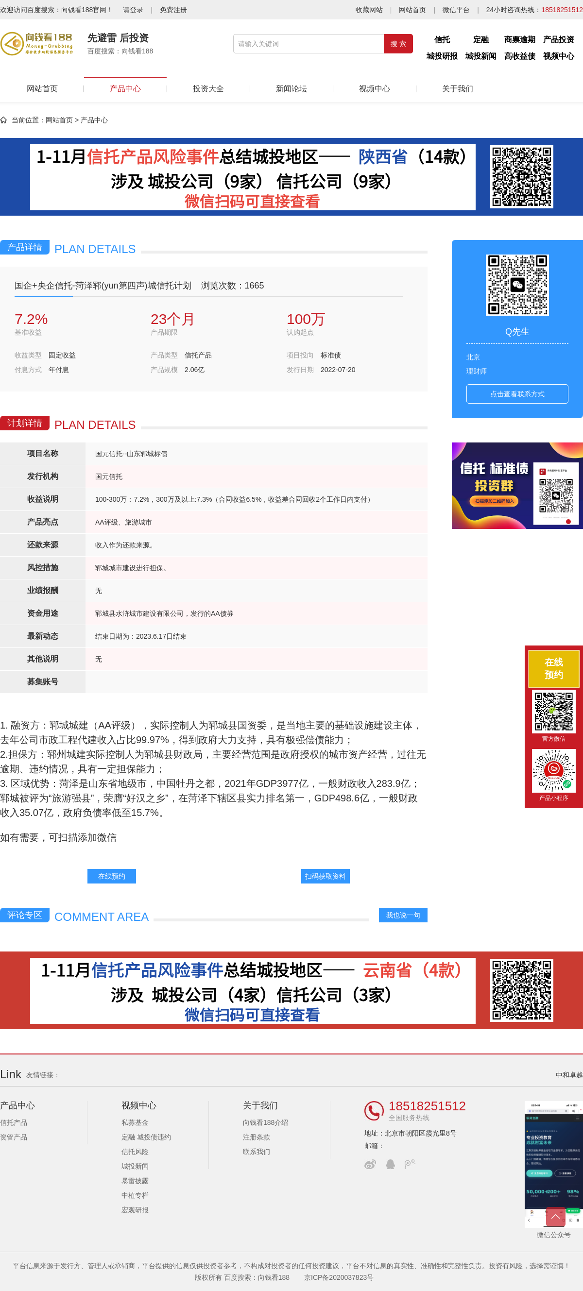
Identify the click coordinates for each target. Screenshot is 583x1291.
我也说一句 (403, 915)
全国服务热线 (409, 1117)
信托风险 (135, 1151)
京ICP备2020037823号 (339, 1277)
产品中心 (125, 85)
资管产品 (13, 1137)
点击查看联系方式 (517, 394)
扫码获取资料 (325, 876)
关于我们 (457, 89)
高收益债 (519, 56)
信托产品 (13, 1122)
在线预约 (111, 876)
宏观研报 (135, 1210)
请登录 (133, 10)
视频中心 (558, 56)
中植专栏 (135, 1195)
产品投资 (558, 39)
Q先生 (517, 332)
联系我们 (256, 1151)
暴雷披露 (135, 1181)
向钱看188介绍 (265, 1122)
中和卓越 (569, 1075)
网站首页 (412, 10)
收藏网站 (369, 10)
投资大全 (208, 89)
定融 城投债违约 (146, 1137)
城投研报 (442, 56)
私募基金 (135, 1122)
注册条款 (256, 1137)
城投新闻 (481, 56)
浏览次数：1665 (232, 285)
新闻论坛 (291, 89)
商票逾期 (519, 39)
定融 (481, 39)
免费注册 (173, 10)
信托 (442, 39)
